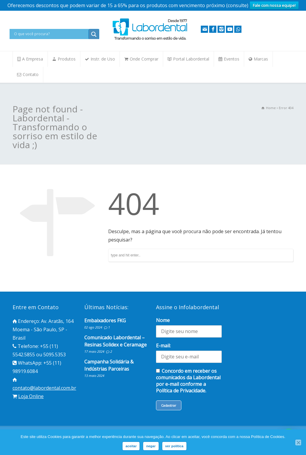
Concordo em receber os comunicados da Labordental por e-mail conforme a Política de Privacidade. (188, 381)
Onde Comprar (144, 59)
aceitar (131, 446)
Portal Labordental (191, 59)
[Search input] (50, 34)
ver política (174, 446)
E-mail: (163, 345)
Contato (31, 74)
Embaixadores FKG (105, 320)
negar (150, 446)
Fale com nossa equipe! (274, 5)
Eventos (231, 59)
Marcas (261, 59)
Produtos (67, 59)
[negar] (298, 442)
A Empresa (32, 59)
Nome (163, 320)
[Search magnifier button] (93, 34)
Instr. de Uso (103, 59)
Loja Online (31, 396)
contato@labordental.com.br (44, 388)
